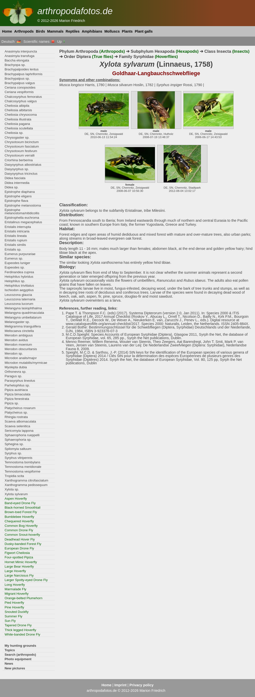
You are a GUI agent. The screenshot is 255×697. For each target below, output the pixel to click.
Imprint (120, 685)
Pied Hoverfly (14, 602)
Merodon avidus (16, 340)
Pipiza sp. (11, 403)
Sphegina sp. (14, 444)
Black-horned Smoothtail (22, 507)
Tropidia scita (14, 476)
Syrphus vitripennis (18, 458)
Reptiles (73, 31)
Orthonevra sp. (15, 372)
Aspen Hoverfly (15, 498)
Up (61, 42)
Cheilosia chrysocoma (20, 114)
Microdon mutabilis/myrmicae (25, 363)
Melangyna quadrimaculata (24, 313)
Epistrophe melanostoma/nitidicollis (21, 211)
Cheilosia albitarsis (18, 110)
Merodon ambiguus (18, 335)
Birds (40, 31)
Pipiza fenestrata (16, 399)
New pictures (14, 668)
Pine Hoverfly (14, 607)
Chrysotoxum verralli (19, 155)
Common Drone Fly (18, 530)
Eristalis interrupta (17, 227)
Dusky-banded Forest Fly (22, 544)
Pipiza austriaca (16, 390)
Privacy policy (141, 685)
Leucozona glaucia (18, 295)
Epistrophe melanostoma (22, 205)
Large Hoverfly (15, 571)
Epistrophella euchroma (21, 217)
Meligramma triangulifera (22, 326)
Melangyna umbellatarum (22, 317)
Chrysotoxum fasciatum (21, 146)
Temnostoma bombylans (22, 462)
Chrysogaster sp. (16, 137)
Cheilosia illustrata (17, 119)
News (8, 663)
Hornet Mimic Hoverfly (20, 562)
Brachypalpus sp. (17, 78)
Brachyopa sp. (14, 65)
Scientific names (38, 42)
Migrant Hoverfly (16, 593)
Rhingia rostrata (16, 417)
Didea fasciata (14, 178)
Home (7, 31)
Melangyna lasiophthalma (23, 308)
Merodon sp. (13, 353)
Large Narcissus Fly (19, 575)
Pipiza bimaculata (17, 394)
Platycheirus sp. (16, 412)
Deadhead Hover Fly (19, 539)
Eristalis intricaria (16, 231)
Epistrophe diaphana (19, 192)
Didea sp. (11, 187)
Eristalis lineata (15, 236)
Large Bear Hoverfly (19, 566)
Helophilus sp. (14, 281)
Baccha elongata (16, 60)
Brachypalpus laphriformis (23, 74)
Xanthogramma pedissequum (25, 485)
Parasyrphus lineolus (19, 380)
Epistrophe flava (16, 201)
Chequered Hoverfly (19, 521)
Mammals (55, 31)
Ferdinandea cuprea (19, 272)
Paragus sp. (13, 376)
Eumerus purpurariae (19, 254)
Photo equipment (17, 659)
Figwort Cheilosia (17, 553)
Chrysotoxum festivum (20, 151)
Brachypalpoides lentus (21, 69)
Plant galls (144, 31)
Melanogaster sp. (17, 322)
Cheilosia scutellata (18, 128)
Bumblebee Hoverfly (19, 517)
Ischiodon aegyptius (19, 290)
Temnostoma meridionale (22, 467)
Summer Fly (13, 616)
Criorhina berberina (18, 160)
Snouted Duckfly (16, 612)
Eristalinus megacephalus (23, 222)
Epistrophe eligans (18, 196)
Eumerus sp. (13, 258)
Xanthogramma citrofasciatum (26, 480)
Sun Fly (10, 621)
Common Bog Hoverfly (21, 526)
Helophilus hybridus (18, 276)
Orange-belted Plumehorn (23, 598)
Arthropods (24, 31)
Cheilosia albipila (16, 105)
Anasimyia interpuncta (20, 51)
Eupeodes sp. (14, 267)
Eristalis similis (15, 245)
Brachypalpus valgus (19, 83)
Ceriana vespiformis (19, 92)
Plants (127, 31)
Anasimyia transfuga (19, 56)
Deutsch (11, 42)
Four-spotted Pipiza (18, 557)
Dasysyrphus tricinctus (20, 173)
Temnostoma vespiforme (22, 471)
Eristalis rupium (15, 240)
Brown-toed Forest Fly (20, 512)
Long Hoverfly (14, 585)
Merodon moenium (18, 344)
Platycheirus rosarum (19, 408)
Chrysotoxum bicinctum (21, 142)
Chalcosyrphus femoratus (23, 97)
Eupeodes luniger (17, 263)
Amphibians (92, 31)
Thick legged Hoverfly (20, 630)
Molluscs (112, 31)
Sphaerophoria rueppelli (21, 435)
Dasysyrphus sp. (16, 169)
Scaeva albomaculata (20, 421)
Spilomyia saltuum (17, 449)
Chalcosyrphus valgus (20, 101)
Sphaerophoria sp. (17, 439)
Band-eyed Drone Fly (20, 503)
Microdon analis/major (20, 358)
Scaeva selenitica (17, 426)
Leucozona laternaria (19, 299)
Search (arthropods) (20, 654)
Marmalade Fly (15, 589)
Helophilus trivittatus (19, 285)
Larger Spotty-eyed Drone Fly (26, 580)
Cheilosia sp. (13, 133)
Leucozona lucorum (18, 304)
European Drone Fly (19, 548)
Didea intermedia (16, 183)
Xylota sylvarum (16, 494)
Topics (9, 650)
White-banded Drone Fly (22, 634)
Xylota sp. (11, 489)
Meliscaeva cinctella (19, 331)
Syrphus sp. (13, 453)
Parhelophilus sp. (17, 385)
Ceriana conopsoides (19, 87)
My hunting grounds (20, 645)
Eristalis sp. (12, 249)
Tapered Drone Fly (18, 625)
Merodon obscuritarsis (20, 349)
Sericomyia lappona (18, 430)
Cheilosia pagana (17, 124)
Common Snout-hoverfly (22, 534)
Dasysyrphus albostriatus (22, 164)
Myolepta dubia (15, 367)
